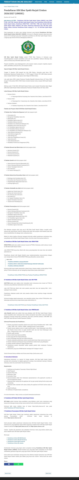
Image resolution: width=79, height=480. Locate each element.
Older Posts (48, 473)
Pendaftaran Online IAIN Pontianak (16, 441)
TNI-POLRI (51, 1)
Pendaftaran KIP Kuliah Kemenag (15, 408)
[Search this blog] (74, 4)
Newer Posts (8, 473)
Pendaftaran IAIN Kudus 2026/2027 (16, 265)
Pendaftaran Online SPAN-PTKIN (16, 275)
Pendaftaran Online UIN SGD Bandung (17, 439)
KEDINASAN (59, 1)
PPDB (45, 1)
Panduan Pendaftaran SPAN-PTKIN (37, 275)
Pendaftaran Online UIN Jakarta (15, 443)
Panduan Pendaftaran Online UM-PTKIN (37, 305)
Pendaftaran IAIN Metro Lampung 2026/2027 (18, 261)
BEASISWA (66, 1)
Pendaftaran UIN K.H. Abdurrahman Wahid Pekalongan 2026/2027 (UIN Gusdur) (26, 263)
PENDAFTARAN (38, 1)
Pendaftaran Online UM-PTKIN (16, 305)
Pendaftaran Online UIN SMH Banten (17, 438)
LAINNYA (7, 5)
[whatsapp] (18, 464)
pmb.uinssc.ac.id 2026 (10, 20)
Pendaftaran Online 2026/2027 (18, 2)
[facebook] (9, 464)
